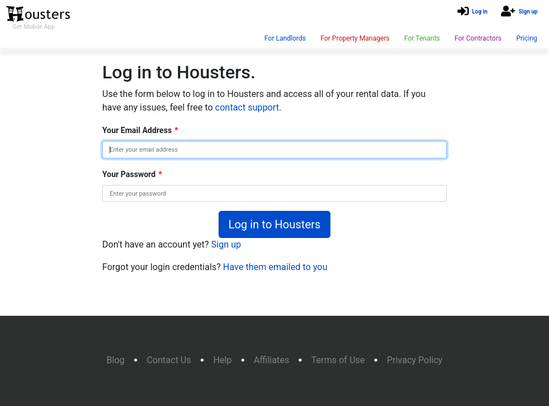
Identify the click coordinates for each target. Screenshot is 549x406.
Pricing (526, 38)
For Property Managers (354, 38)
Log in (480, 11)
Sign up (528, 11)
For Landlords (285, 38)
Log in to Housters (274, 224)
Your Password (132, 174)
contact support (247, 107)
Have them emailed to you (275, 267)
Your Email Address (140, 130)
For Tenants (422, 38)
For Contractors (478, 38)
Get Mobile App (33, 26)
